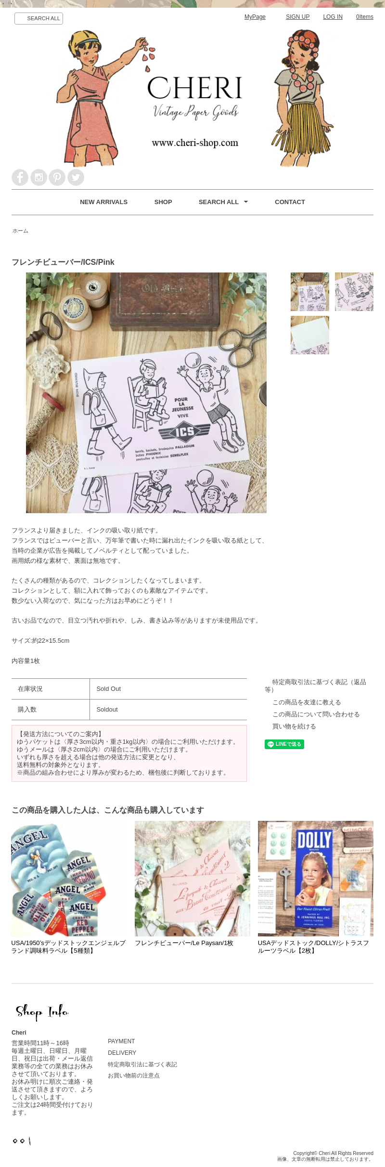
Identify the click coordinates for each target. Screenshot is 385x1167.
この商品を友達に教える (306, 702)
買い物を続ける (294, 726)
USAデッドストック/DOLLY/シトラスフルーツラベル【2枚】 (314, 946)
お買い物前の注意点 (134, 1075)
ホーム (20, 230)
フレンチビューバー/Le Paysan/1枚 (184, 943)
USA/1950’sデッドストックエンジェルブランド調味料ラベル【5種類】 (68, 946)
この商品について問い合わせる (316, 714)
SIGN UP (297, 16)
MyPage (255, 16)
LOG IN (333, 16)
